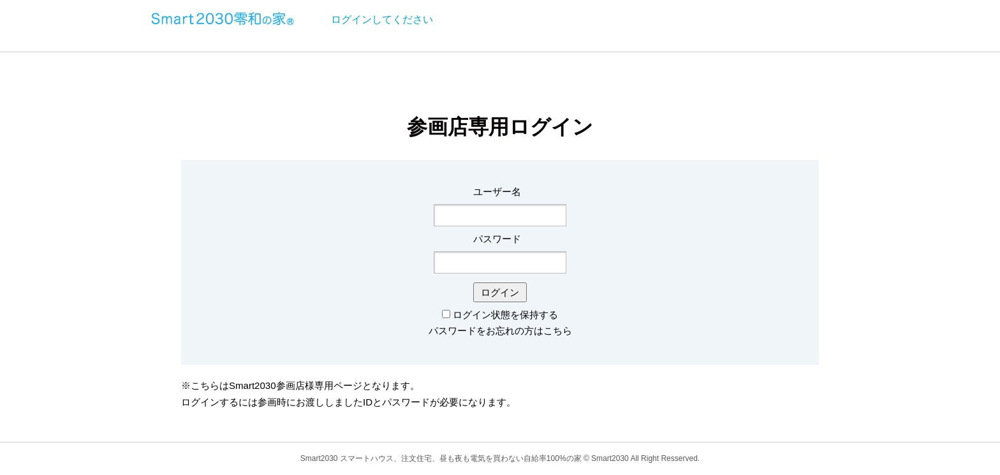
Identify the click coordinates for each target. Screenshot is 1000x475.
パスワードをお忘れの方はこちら (500, 330)
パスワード (497, 238)
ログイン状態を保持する (505, 314)
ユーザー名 (497, 191)
